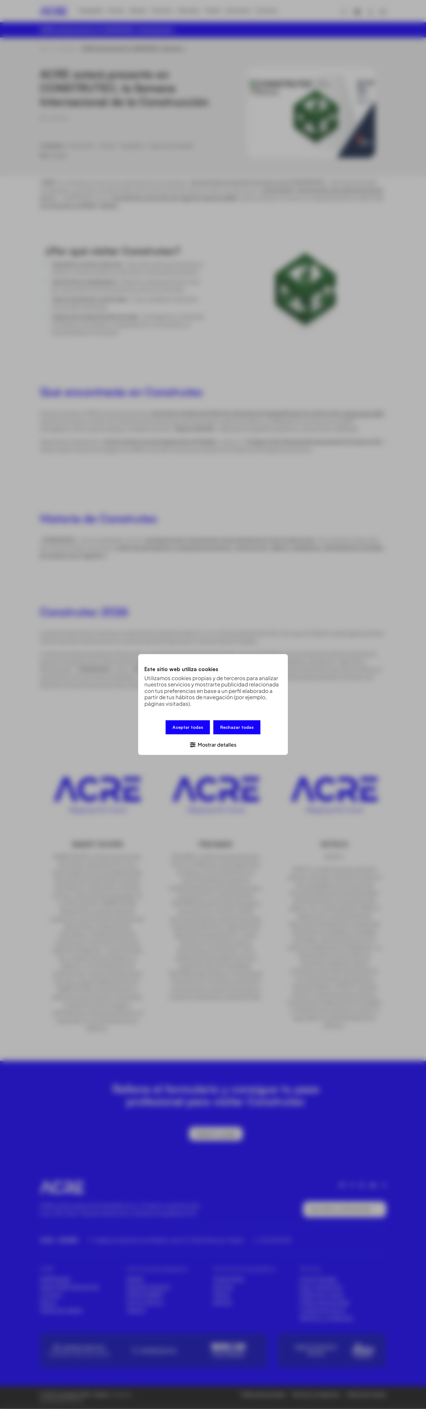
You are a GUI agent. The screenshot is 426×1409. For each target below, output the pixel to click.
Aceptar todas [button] (187, 727)
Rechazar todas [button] (237, 727)
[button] (213, 744)
